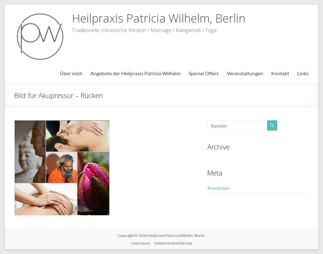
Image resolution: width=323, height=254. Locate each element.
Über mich (71, 73)
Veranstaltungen (245, 73)
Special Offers (204, 73)
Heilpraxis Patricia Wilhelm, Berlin (158, 18)
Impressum (140, 243)
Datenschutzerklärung (173, 243)
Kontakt (280, 73)
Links (303, 73)
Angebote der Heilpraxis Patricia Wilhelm (135, 73)
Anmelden (218, 188)
